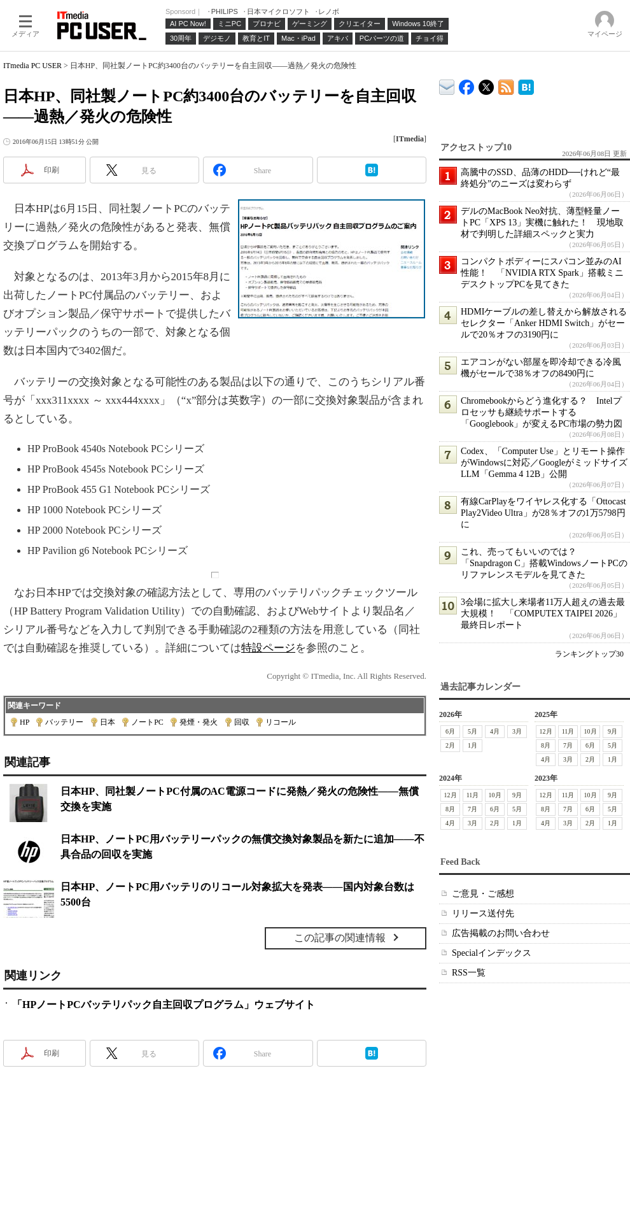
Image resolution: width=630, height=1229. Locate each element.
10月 (590, 731)
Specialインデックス (491, 953)
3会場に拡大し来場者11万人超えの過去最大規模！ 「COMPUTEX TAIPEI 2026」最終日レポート (543, 613)
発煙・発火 (198, 722)
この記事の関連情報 (340, 937)
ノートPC (147, 722)
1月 (472, 745)
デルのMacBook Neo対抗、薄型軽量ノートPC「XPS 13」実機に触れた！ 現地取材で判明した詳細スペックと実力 (542, 222)
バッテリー (64, 722)
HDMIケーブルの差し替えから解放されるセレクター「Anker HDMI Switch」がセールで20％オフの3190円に (544, 323)
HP (24, 722)
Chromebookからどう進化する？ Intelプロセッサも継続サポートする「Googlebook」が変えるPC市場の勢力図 (541, 412)
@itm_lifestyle (486, 84)
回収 (241, 722)
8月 (545, 745)
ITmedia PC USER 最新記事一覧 (506, 85)
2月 (450, 745)
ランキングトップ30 (589, 654)
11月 (568, 731)
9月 (612, 731)
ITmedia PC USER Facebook (467, 84)
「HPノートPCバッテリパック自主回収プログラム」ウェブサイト (163, 1004)
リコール (280, 722)
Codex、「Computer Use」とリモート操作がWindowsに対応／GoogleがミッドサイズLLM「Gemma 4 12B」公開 (544, 462)
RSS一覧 (469, 972)
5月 (472, 731)
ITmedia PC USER (32, 65)
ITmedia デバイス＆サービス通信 (447, 85)
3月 (517, 731)
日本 (107, 722)
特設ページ (268, 648)
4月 (495, 731)
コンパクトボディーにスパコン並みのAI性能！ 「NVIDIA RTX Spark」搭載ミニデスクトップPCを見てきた (542, 273)
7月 (568, 745)
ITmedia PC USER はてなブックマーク (526, 85)
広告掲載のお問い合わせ (501, 933)
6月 (450, 731)
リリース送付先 (483, 913)
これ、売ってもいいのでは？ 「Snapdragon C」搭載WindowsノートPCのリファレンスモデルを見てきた (544, 563)
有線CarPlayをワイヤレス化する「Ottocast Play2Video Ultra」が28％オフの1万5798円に (543, 513)
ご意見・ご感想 (483, 894)
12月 (546, 731)
